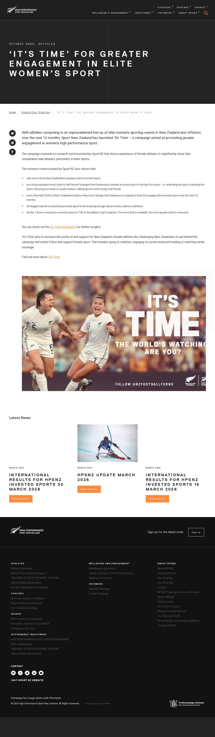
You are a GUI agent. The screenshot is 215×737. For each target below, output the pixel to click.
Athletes (17, 563)
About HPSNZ (166, 563)
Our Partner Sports (168, 606)
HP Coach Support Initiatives (27, 598)
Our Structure (165, 582)
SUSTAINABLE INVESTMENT (29, 634)
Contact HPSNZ (166, 625)
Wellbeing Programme (102, 568)
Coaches (17, 593)
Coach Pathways (99, 593)
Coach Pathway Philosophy (27, 603)
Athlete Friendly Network (171, 611)
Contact (17, 666)
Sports (16, 614)
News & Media (165, 596)
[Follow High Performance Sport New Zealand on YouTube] (41, 673)
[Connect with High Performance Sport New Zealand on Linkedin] (34, 673)
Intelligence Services (23, 628)
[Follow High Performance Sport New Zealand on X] (27, 673)
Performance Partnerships (26, 618)
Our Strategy (165, 577)
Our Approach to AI (168, 616)
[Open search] (206, 13)
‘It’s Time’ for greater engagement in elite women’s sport (104, 112)
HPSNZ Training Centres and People (178, 592)
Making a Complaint (100, 577)
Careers (162, 587)
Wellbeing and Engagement (109, 563)
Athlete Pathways (21, 568)
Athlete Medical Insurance (26, 582)
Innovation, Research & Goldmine (30, 623)
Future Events (165, 601)
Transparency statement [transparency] (98, 703)
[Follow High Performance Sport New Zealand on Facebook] (20, 673)
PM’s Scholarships (21, 644)
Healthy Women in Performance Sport (111, 573)
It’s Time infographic (63, 227)
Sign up (196, 532)
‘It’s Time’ (54, 257)
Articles (47, 44)
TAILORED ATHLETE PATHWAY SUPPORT (35, 577)
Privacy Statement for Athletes (29, 587)
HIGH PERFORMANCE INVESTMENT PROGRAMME (40, 639)
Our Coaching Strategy (24, 607)
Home (12, 112)
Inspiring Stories (35, 112)
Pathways (96, 584)
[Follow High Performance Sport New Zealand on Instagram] (13, 673)
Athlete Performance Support (28, 573)
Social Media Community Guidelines (178, 620)
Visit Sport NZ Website (27, 680)
